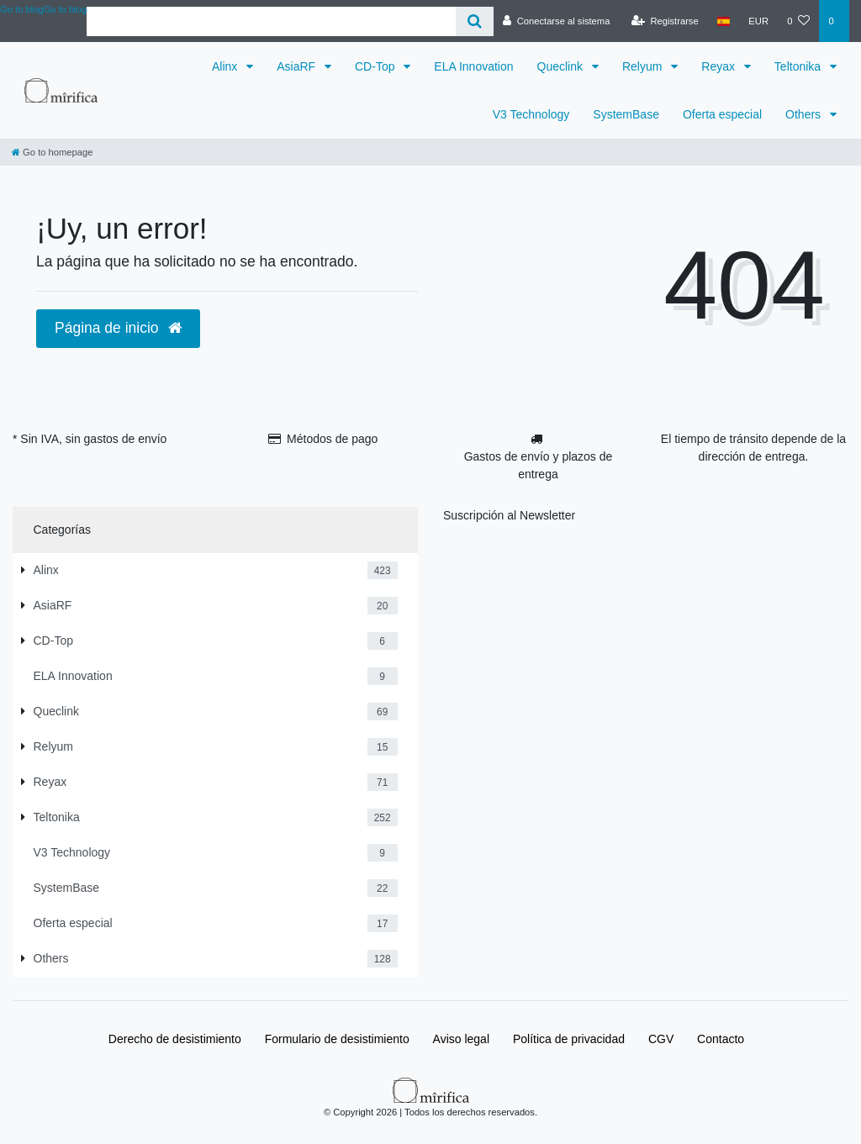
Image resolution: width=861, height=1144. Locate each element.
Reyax (719, 66)
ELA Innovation (473, 66)
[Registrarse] (665, 21)
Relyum (643, 66)
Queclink (561, 66)
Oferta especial (722, 114)
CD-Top (376, 66)
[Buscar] (475, 21)
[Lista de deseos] (798, 21)
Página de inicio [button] (118, 327)
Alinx (226, 66)
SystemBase (626, 114)
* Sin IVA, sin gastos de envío (89, 438)
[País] (723, 21)
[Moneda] (758, 21)
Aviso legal (461, 1039)
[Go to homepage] (52, 152)
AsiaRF (298, 66)
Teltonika (799, 66)
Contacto (720, 1039)
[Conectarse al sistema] (557, 21)
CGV (660, 1039)
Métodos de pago (332, 438)
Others (804, 114)
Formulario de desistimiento (337, 1039)
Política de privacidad (569, 1039)
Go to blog (65, 9)
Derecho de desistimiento (174, 1039)
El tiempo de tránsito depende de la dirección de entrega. (753, 447)
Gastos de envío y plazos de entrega (538, 465)
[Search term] (271, 21)
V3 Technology (531, 114)
